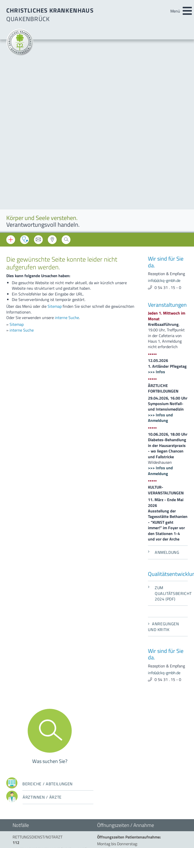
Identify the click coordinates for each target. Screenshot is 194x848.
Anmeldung (163, 359)
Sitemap (55, 113)
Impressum (22, 762)
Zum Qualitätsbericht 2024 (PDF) (168, 400)
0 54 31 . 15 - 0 (167, 94)
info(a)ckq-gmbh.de (164, 87)
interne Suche (67, 124)
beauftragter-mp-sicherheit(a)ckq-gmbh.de (132, 737)
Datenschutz (23, 769)
